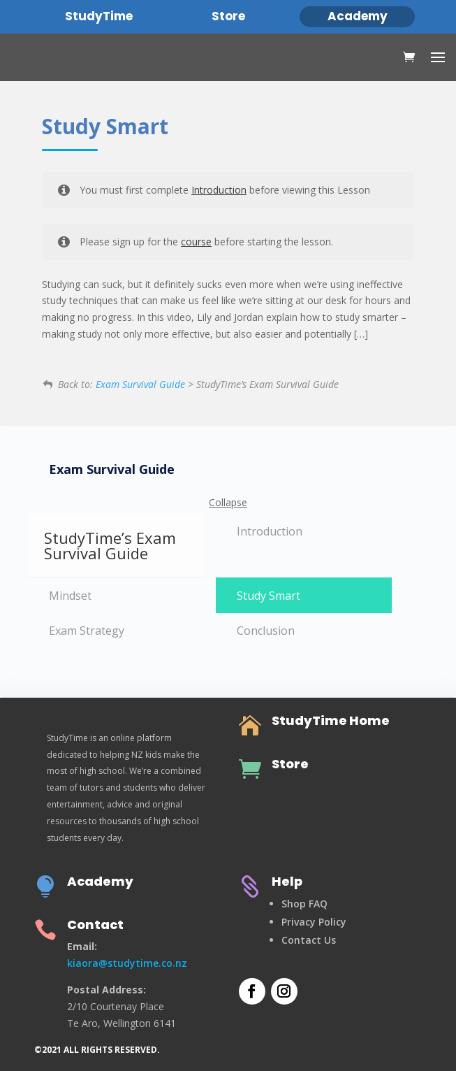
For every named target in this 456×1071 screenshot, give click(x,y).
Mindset (70, 595)
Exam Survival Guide (140, 384)
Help (287, 881)
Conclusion (266, 630)
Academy (100, 881)
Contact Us (308, 940)
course (196, 241)
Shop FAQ (304, 903)
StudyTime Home (331, 720)
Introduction (219, 189)
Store (290, 763)
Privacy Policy (313, 921)
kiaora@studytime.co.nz (127, 963)
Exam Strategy (86, 630)
